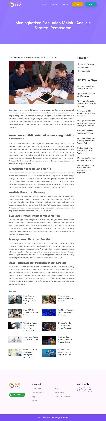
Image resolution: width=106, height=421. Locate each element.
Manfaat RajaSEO (38, 393)
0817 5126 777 (18, 395)
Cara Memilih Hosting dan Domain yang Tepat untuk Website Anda (86, 140)
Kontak (65, 4)
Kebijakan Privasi (61, 418)
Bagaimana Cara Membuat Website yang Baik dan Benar (65, 352)
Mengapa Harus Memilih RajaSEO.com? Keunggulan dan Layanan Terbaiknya (86, 123)
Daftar (78, 4)
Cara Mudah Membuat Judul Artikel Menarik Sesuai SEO (65, 312)
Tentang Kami (54, 4)
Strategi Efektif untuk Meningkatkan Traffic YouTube (85, 150)
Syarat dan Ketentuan (62, 397)
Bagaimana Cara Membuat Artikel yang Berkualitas (65, 298)
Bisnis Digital (85, 71)
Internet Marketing (87, 64)
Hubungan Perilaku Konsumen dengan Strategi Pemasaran (65, 325)
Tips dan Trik (85, 68)
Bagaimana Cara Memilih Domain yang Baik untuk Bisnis (65, 339)
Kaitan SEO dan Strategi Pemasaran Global (30, 312)
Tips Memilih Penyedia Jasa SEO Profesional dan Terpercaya (86, 103)
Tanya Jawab (59, 393)
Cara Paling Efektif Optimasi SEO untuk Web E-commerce (86, 113)
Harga (44, 4)
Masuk (91, 4)
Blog (10, 57)
